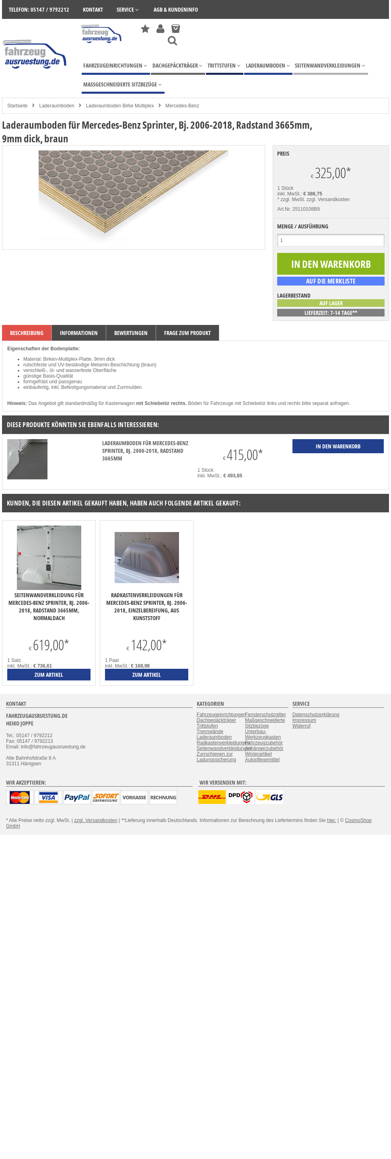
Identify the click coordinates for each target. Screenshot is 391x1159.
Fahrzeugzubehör (264, 743)
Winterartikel (258, 754)
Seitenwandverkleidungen (224, 748)
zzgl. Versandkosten (328, 199)
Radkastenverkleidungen (223, 743)
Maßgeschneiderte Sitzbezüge (265, 723)
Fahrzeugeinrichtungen (221, 714)
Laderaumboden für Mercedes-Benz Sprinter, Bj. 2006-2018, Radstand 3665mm (145, 450)
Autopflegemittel (262, 759)
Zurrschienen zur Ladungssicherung (216, 756)
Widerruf (301, 726)
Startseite (17, 106)
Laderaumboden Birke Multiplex (120, 106)
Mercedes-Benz (182, 106)
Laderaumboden (56, 106)
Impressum (304, 720)
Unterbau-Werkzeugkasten (263, 734)
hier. (331, 820)
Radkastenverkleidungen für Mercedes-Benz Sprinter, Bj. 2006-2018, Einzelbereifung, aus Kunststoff (146, 606)
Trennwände (210, 731)
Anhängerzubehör (264, 748)
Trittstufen (207, 726)
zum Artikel (49, 674)
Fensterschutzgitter (265, 714)
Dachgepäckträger (216, 720)
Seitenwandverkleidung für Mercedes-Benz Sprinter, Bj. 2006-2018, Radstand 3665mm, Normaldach (48, 606)
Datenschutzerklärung (316, 714)
